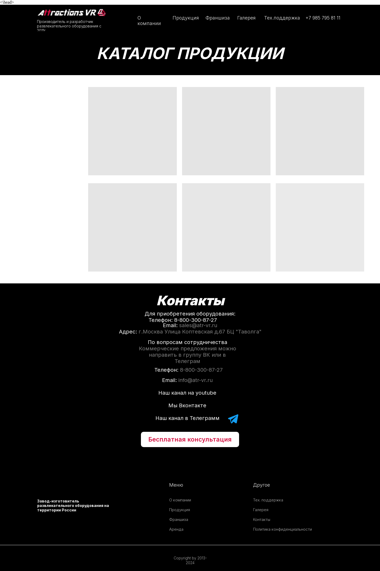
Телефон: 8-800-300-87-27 (183, 320)
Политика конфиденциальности (282, 529)
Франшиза (218, 18)
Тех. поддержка (268, 499)
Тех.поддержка (282, 18)
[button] (190, 439)
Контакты (261, 519)
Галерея (246, 18)
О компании (149, 20)
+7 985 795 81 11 (323, 18)
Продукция (186, 18)
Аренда (176, 529)
